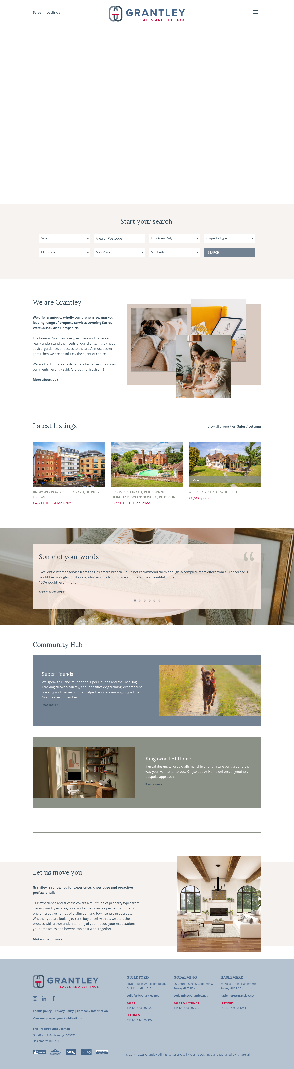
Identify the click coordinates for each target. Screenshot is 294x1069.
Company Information (92, 1011)
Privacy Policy (64, 1011)
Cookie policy (42, 1011)
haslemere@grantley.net (237, 995)
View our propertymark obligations (57, 1018)
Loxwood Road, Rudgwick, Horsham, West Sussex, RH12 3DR (143, 494)
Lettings (53, 12)
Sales (37, 12)
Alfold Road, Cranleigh (213, 492)
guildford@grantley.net (143, 995)
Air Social (243, 1054)
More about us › (45, 379)
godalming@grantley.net (191, 995)
